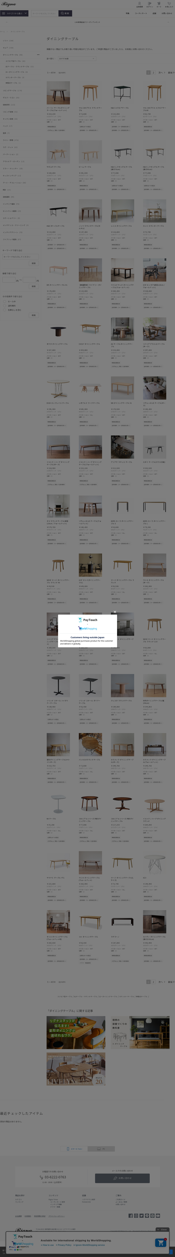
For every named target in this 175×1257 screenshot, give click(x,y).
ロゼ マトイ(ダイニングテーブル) (90, 581)
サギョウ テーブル (54, 167)
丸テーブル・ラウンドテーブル (85, 996)
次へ (160, 72)
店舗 (154, 13)
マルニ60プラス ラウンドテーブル (90, 109)
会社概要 (18, 1216)
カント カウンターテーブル (153, 226)
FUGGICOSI (86, 1202)
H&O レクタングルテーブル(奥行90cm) (153, 168)
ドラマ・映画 (54, 1207)
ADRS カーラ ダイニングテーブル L (154, 522)
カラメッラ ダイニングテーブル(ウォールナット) (154, 760)
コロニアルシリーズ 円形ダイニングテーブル (90, 819)
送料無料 (12, 305)
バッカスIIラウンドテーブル (89, 759)
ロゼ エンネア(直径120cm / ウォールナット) (154, 286)
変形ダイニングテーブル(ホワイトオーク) (58, 760)
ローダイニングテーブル (108, 996)
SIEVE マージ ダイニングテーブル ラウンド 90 (58, 581)
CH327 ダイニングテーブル (89, 344)
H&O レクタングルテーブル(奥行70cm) (121, 168)
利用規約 (28, 1216)
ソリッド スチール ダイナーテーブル (89, 701)
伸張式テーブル (142, 996)
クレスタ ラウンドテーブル (121, 700)
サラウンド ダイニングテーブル (122, 640)
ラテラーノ (115, 937)
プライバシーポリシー (56, 1216)
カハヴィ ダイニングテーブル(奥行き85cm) (154, 938)
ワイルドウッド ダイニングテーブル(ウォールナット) (122, 286)
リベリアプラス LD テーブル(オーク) (154, 345)
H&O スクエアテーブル (120, 108)
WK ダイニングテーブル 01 (121, 403)
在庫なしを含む (14, 310)
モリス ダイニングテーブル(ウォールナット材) (57, 938)
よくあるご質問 (121, 1202)
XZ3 (144, 877)
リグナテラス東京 (88, 1199)
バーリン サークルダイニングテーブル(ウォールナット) (58, 109)
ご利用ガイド (120, 1199)
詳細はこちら (17, 1253)
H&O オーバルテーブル (56, 226)
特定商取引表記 (39, 1216)
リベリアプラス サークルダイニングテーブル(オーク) (90, 640)
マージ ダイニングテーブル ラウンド (122, 581)
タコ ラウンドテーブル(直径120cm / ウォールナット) (57, 522)
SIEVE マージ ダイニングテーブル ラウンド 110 (154, 640)
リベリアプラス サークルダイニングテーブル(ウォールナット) (58, 641)
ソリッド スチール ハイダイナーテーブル (57, 701)
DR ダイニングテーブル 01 (57, 285)
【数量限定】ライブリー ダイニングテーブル (90, 286)
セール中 (12, 301)
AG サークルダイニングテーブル (122, 345)
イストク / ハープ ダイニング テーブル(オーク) (58, 463)
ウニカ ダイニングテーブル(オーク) (153, 581)
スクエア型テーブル (65, 996)
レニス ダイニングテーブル (121, 226)
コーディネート (141, 13)
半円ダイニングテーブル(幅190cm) (153, 701)
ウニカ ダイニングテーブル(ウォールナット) (89, 878)
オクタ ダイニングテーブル (57, 344)
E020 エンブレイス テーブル (58, 403)
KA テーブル (51, 818)
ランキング (19, 1202)
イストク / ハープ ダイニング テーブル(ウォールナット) (90, 463)
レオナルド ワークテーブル (89, 403)
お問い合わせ (167, 13)
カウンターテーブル (126, 996)
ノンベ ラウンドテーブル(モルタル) (89, 227)
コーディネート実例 (57, 1202)
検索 (66, 13)
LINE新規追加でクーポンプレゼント (87, 22)
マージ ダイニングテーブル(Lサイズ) (122, 878)
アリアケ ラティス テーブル (121, 462)
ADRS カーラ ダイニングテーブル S (122, 522)
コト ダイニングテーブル (88, 937)
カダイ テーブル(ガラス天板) (154, 462)
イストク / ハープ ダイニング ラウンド (154, 819)
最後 (170, 72)
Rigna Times (53, 1199)
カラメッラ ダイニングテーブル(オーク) (122, 760)
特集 (127, 13)
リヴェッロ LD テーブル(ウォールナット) (90, 522)
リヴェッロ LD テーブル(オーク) (154, 404)
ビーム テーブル (85, 167)
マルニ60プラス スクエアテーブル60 (154, 109)
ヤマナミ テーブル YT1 (55, 877)
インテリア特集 (55, 1204)
